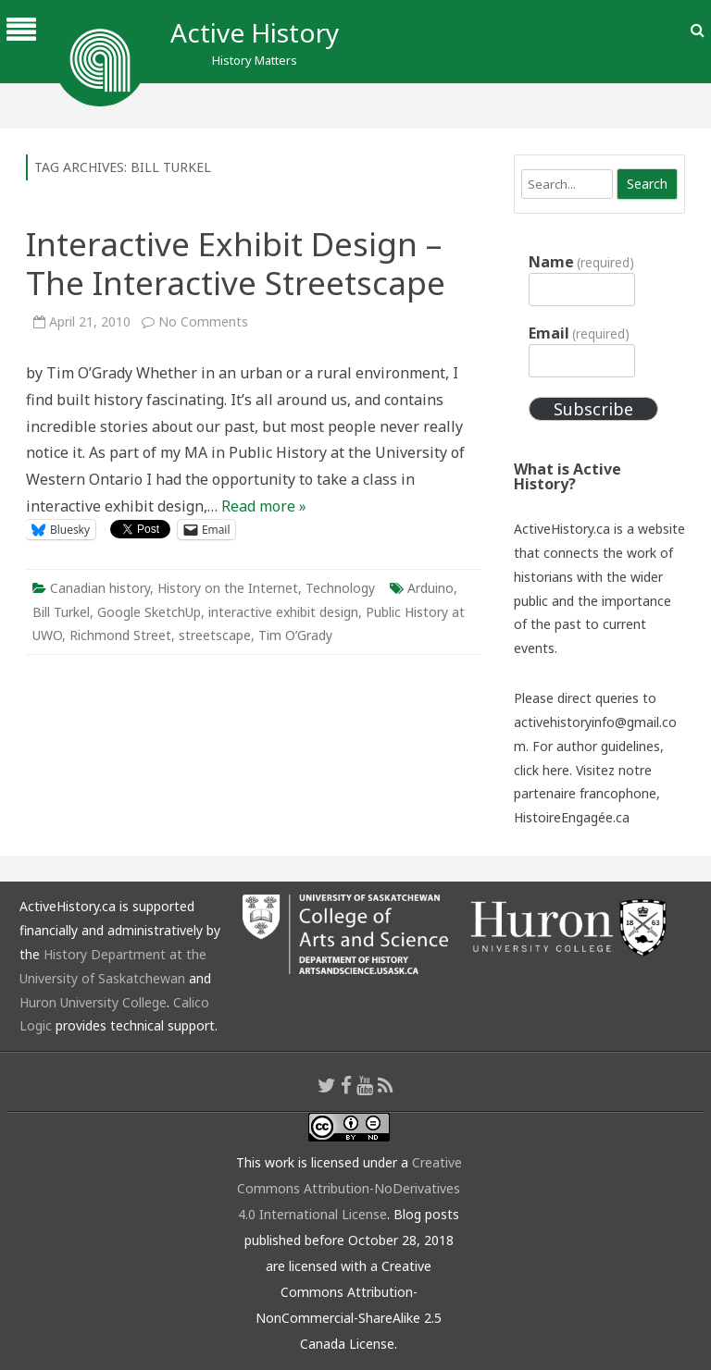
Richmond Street (120, 635)
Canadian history (100, 588)
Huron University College (93, 1002)
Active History (254, 32)
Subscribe (593, 409)
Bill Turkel (61, 612)
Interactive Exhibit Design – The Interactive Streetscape (235, 263)
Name (581, 261)
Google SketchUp (149, 612)
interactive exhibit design (283, 612)
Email (579, 333)
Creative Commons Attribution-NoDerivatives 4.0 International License (349, 1188)
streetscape (215, 635)
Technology (340, 588)
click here (541, 770)
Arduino (430, 588)
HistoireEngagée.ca (572, 817)
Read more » (263, 506)
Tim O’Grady (295, 635)
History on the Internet (227, 588)
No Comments (203, 321)
